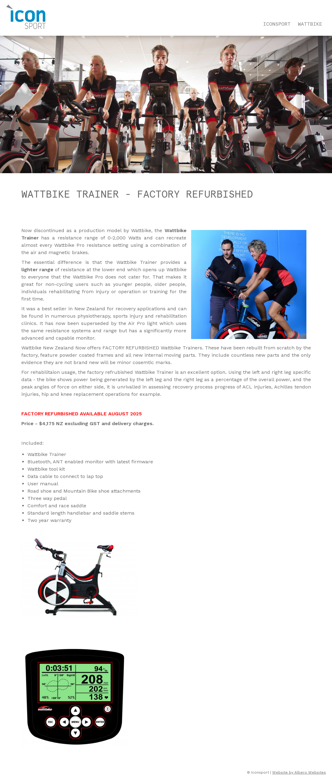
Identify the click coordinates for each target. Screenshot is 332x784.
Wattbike (310, 24)
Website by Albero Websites (299, 772)
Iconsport (277, 24)
